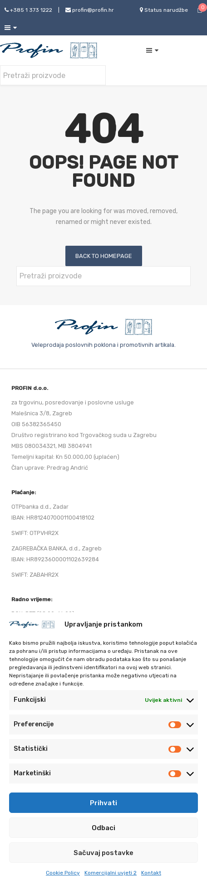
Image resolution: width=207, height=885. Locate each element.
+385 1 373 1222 (28, 10)
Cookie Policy (63, 873)
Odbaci (103, 828)
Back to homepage (103, 256)
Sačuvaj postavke (103, 853)
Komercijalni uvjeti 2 (110, 873)
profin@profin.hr (89, 10)
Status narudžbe (164, 10)
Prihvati (103, 803)
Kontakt (151, 873)
